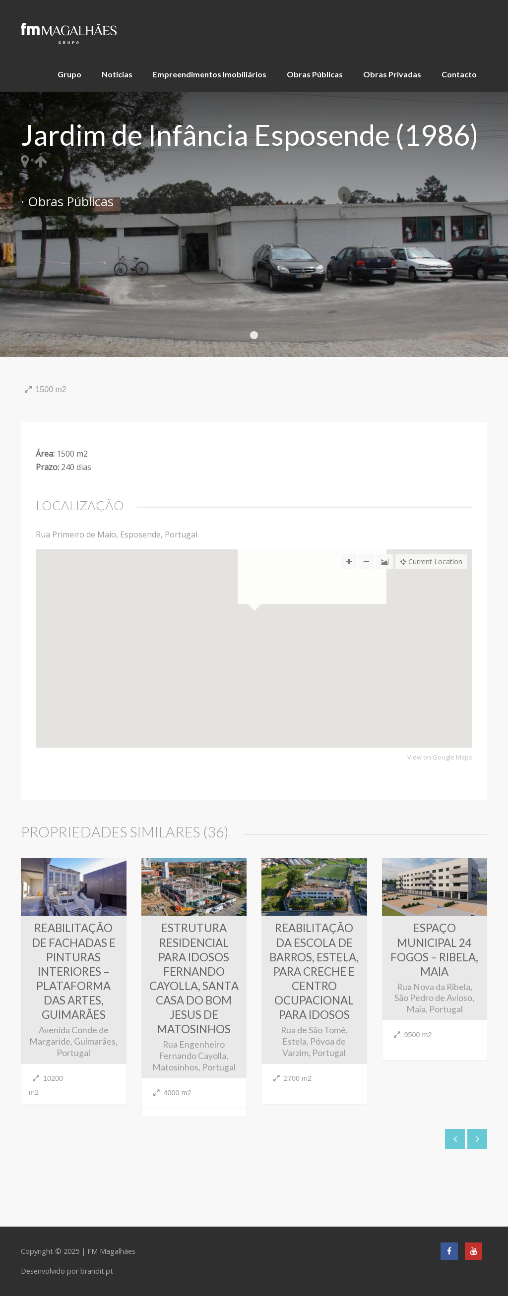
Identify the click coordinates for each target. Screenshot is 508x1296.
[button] (254, 697)
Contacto (459, 74)
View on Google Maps (439, 757)
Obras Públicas (315, 74)
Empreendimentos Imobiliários (209, 74)
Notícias (117, 74)
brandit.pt (96, 1271)
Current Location (431, 561)
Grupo (69, 74)
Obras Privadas (392, 74)
